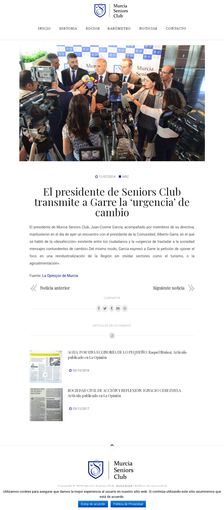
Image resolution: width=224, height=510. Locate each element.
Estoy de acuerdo (93, 504)
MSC (125, 177)
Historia (68, 28)
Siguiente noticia (168, 287)
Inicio (44, 28)
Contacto (176, 28)
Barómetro (119, 28)
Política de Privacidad (128, 504)
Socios (93, 28)
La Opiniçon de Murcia (60, 276)
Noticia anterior (55, 287)
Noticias (148, 28)
